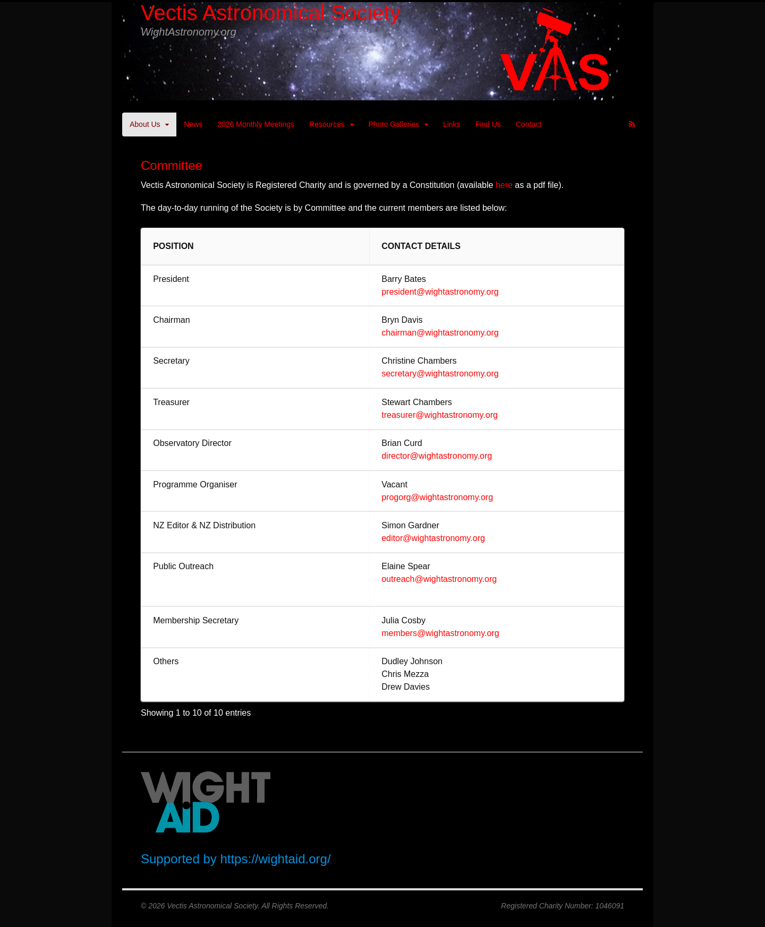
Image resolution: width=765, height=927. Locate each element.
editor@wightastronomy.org (433, 538)
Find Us (488, 124)
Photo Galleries (394, 124)
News (193, 124)
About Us (145, 124)
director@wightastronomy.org (436, 455)
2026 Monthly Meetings (255, 124)
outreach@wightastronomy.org (439, 578)
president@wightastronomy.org (440, 291)
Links (452, 124)
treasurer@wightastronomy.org (439, 414)
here (505, 185)
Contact (528, 124)
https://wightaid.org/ (275, 859)
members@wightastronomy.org (440, 633)
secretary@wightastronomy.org (439, 373)
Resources (327, 124)
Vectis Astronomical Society (271, 12)
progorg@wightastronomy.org (437, 497)
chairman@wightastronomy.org (439, 332)
